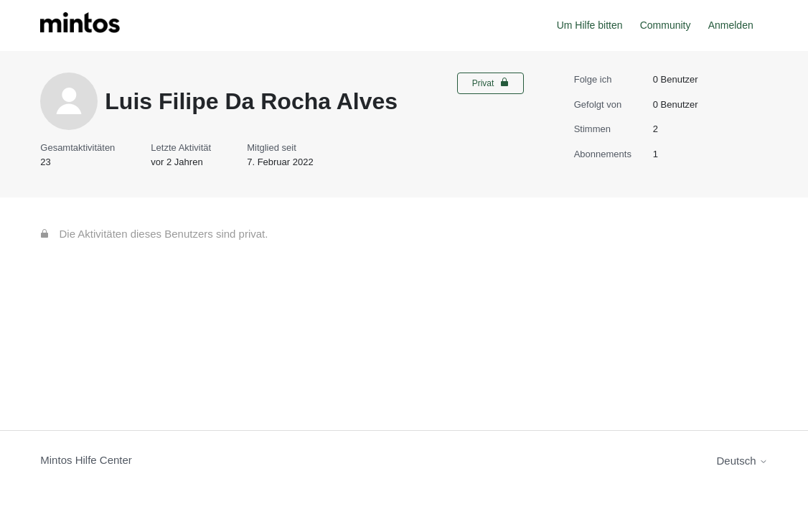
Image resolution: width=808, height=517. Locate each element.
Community (665, 25)
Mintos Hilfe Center (86, 460)
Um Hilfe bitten (590, 25)
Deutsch (742, 461)
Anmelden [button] (730, 25)
